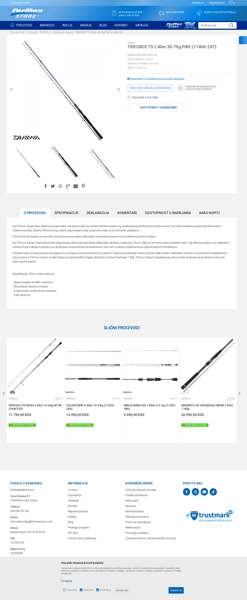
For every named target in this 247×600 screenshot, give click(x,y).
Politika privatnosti (136, 495)
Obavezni (72, 589)
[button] (217, 25)
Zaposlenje (74, 495)
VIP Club (73, 532)
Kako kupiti (209, 213)
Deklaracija (98, 213)
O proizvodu (35, 213)
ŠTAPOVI (44, 32)
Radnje (72, 516)
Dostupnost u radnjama (158, 107)
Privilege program (78, 527)
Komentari (127, 213)
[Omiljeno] (232, 3)
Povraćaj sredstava (137, 532)
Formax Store (17, 32)
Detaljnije (66, 580)
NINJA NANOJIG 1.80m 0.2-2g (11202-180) (150, 407)
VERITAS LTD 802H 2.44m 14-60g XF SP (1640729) (35, 407)
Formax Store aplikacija (82, 538)
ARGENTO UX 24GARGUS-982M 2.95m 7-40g (207, 407)
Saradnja (73, 500)
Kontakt (72, 506)
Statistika (88, 589)
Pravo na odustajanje (138, 522)
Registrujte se (216, 2)
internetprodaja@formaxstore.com (31, 521)
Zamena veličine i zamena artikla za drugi (150, 538)
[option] (28, 162)
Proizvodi (32, 32)
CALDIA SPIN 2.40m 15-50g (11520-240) (90, 407)
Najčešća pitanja (78, 511)
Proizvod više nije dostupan (150, 88)
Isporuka (130, 506)
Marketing (105, 589)
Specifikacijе (66, 213)
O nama (72, 489)
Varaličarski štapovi (62, 32)
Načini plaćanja (134, 511)
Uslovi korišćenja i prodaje (140, 489)
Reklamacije (132, 527)
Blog (70, 522)
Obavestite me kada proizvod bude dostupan (155, 78)
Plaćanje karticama (137, 516)
